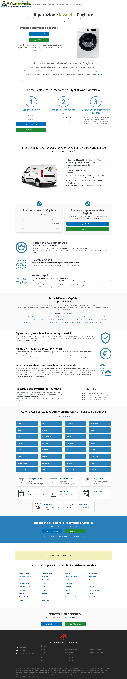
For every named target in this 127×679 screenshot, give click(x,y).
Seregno (34, 322)
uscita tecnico (77, 4)
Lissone (87, 319)
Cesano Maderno (104, 317)
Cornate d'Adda (39, 319)
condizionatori (66, 478)
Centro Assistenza (23, 81)
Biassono (66, 317)
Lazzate (58, 319)
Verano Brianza (86, 322)
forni (30, 491)
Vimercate (102, 322)
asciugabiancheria (36, 478)
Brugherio (85, 317)
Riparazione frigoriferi (71, 655)
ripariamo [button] (37, 4)
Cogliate (32, 81)
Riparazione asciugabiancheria (50, 658)
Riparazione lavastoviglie (72, 661)
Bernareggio (46, 317)
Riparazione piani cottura (96, 652)
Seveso (40, 322)
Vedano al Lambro (75, 322)
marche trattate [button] (49, 4)
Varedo (66, 322)
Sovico (45, 322)
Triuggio (50, 322)
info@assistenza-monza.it (25, 653)
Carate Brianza (93, 317)
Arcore (40, 317)
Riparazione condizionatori (49, 661)
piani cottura (82, 504)
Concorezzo (29, 319)
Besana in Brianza (57, 317)
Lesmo (76, 319)
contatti (68, 4)
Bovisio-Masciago (75, 317)
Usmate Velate (58, 322)
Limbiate (81, 319)
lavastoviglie (50, 504)
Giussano (52, 319)
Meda (99, 319)
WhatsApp (39, 40)
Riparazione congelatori (72, 649)
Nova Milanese (26, 322)
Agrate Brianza (32, 317)
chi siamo (60, 4)
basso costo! (98, 75)
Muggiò (104, 319)
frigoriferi (64, 491)
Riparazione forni (70, 652)
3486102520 (39, 33)
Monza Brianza (22, 317)
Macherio (94, 319)
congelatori (98, 478)
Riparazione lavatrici (95, 649)
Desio (46, 319)
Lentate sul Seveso (67, 319)
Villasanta (95, 322)
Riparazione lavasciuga (71, 658)
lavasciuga (97, 491)
